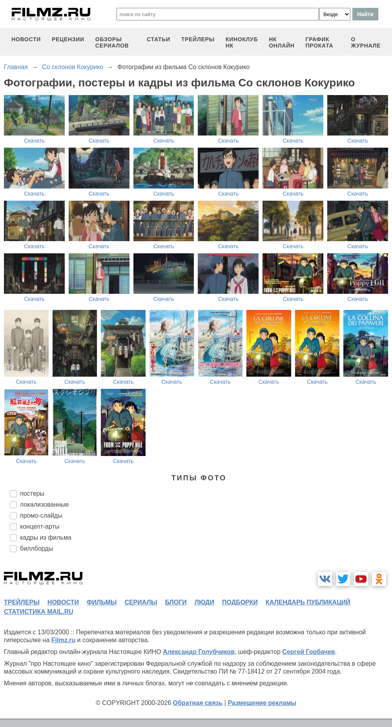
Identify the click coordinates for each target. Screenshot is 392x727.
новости (26, 39)
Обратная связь (198, 703)
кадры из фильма (45, 537)
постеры (32, 493)
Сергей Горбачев (308, 651)
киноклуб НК (242, 42)
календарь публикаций (308, 602)
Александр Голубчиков (199, 651)
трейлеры (198, 39)
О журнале (366, 42)
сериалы (140, 602)
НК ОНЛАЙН (281, 42)
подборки (240, 602)
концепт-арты (39, 526)
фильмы (102, 602)
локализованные (44, 504)
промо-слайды (41, 515)
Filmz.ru (63, 640)
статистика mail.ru (38, 611)
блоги (175, 602)
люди (204, 602)
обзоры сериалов (112, 42)
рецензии (68, 39)
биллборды (36, 548)
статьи (158, 39)
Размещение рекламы (262, 703)
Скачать (34, 140)
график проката (320, 42)
